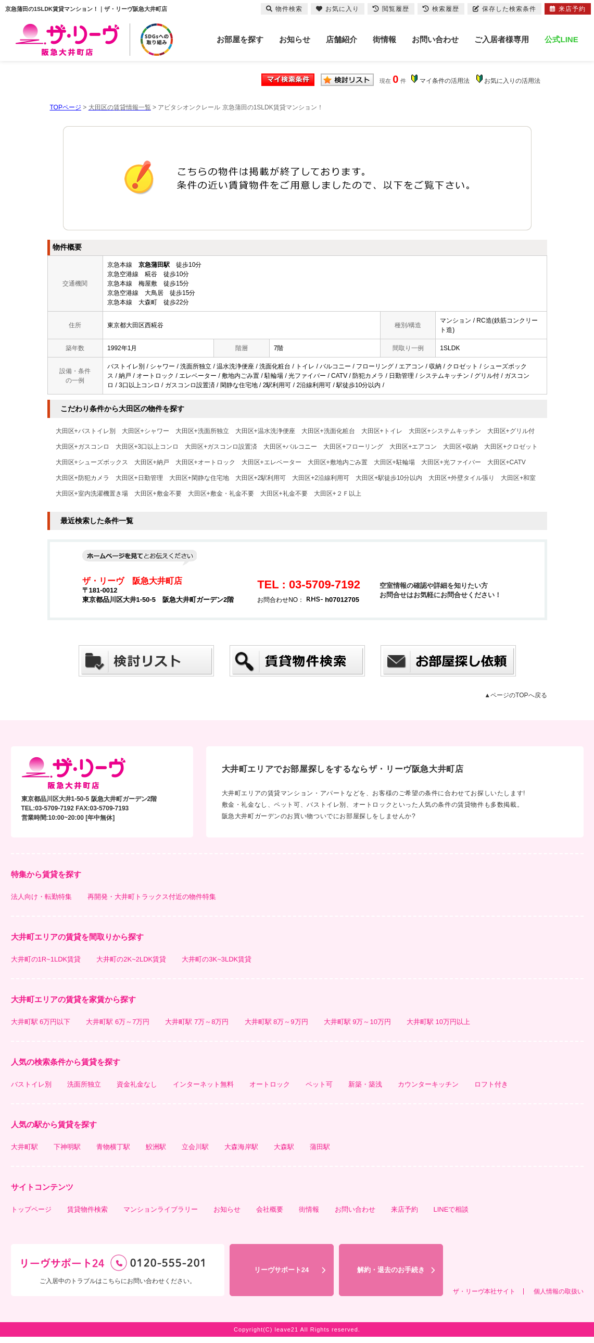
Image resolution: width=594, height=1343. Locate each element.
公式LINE (561, 39)
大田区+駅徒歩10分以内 (389, 478)
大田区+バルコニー (290, 446)
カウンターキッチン (428, 1084)
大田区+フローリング (353, 446)
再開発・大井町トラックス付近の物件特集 (151, 897)
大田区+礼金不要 (284, 493)
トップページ (31, 1209)
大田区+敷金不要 (158, 493)
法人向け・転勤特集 (41, 897)
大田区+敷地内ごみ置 (338, 462)
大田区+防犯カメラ (82, 478)
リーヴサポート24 (281, 1270)
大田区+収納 (460, 446)
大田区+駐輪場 (394, 462)
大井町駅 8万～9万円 (276, 1022)
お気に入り (337, 9)
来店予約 (404, 1209)
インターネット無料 (203, 1084)
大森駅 (284, 1147)
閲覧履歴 (391, 9)
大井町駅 (24, 1147)
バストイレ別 (31, 1084)
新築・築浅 (365, 1084)
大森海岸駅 (241, 1147)
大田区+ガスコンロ (82, 446)
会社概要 (269, 1209)
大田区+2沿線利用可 (320, 478)
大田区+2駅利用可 (260, 478)
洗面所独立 (84, 1084)
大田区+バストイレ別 (86, 431)
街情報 (384, 39)
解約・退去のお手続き (391, 1270)
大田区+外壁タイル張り (461, 478)
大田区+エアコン (413, 446)
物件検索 (284, 9)
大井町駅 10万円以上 (438, 1022)
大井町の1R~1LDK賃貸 (46, 959)
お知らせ (294, 39)
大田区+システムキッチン (445, 431)
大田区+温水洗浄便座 (265, 431)
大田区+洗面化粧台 (328, 431)
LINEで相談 (451, 1209)
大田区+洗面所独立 (202, 431)
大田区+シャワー (145, 431)
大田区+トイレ (381, 431)
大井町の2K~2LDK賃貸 (131, 959)
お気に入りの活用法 (512, 80)
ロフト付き (491, 1084)
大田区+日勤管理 (139, 478)
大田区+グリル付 (511, 431)
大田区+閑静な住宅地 (199, 478)
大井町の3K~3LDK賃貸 (216, 959)
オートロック (269, 1084)
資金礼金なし (137, 1084)
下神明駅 (67, 1147)
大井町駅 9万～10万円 (357, 1022)
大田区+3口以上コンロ (147, 446)
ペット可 (319, 1084)
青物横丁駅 (113, 1147)
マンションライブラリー (160, 1209)
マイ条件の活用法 (445, 80)
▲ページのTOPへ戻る (515, 695)
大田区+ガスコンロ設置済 (221, 446)
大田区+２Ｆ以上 (337, 493)
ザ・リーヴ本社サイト (484, 1291)
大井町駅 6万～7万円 (117, 1022)
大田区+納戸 (151, 462)
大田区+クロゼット (511, 446)
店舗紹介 (341, 39)
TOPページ (65, 107)
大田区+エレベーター (271, 462)
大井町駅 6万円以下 (41, 1022)
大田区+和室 (518, 478)
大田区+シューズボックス (92, 462)
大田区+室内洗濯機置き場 (92, 493)
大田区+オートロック (205, 462)
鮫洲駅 (156, 1147)
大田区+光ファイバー (451, 462)
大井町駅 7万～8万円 (197, 1022)
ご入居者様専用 (501, 39)
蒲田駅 (320, 1147)
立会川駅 (195, 1147)
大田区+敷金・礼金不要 (221, 493)
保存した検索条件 (504, 9)
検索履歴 (441, 9)
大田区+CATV (506, 462)
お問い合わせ (435, 39)
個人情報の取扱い (559, 1291)
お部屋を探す (240, 39)
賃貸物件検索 (87, 1209)
